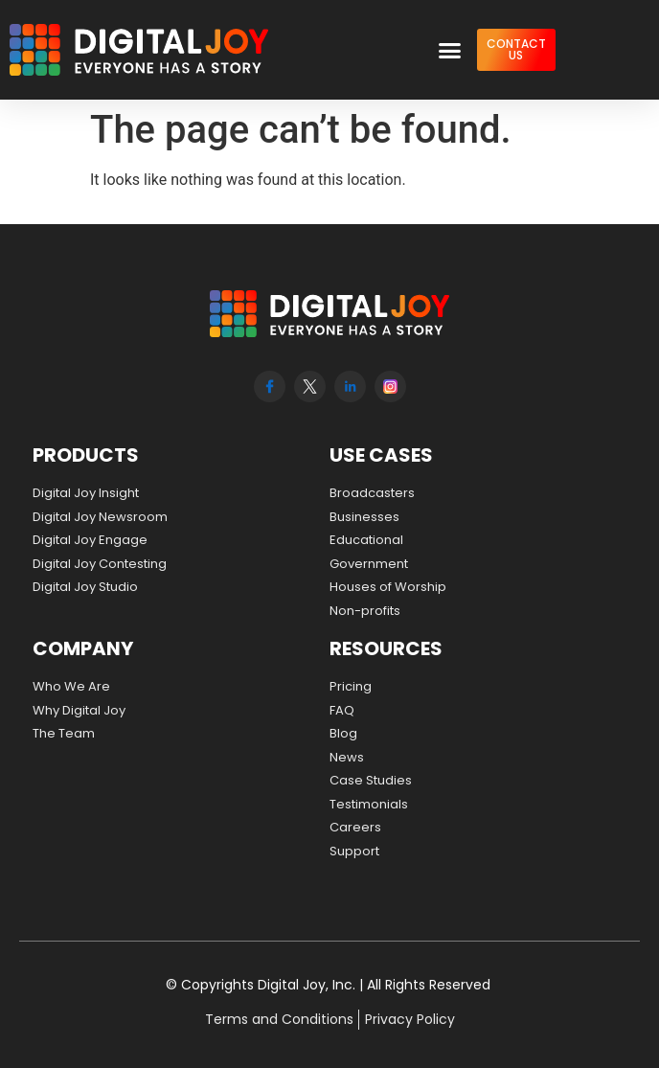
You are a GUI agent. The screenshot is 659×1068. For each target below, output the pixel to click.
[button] (449, 50)
